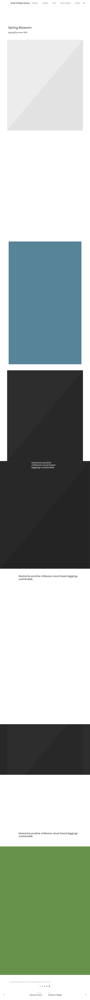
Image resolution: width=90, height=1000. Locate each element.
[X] (47, 986)
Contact (77, 3)
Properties (35, 3)
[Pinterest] (49, 986)
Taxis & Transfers (65, 3)
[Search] (84, 3)
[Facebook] (45, 986)
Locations (45, 3)
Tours (54, 3)
